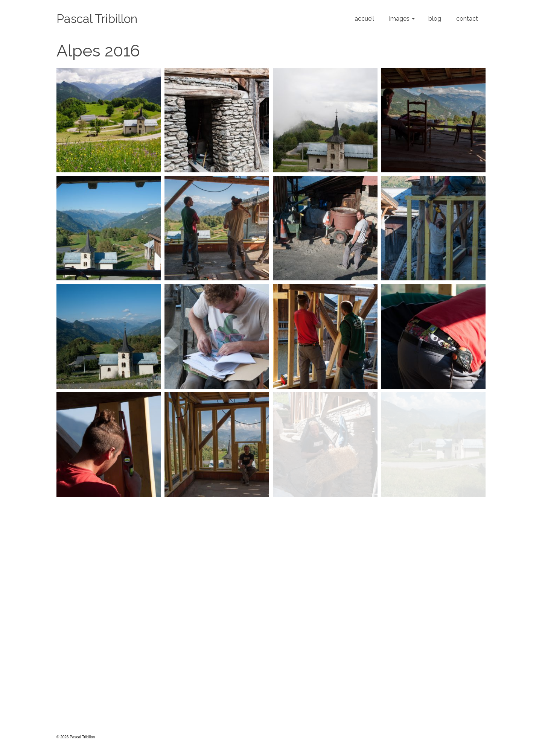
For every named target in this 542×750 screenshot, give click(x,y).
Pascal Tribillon (96, 19)
